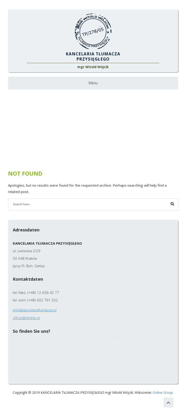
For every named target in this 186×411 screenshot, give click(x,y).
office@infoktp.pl (26, 318)
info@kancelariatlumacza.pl (34, 310)
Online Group (163, 392)
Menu (93, 83)
